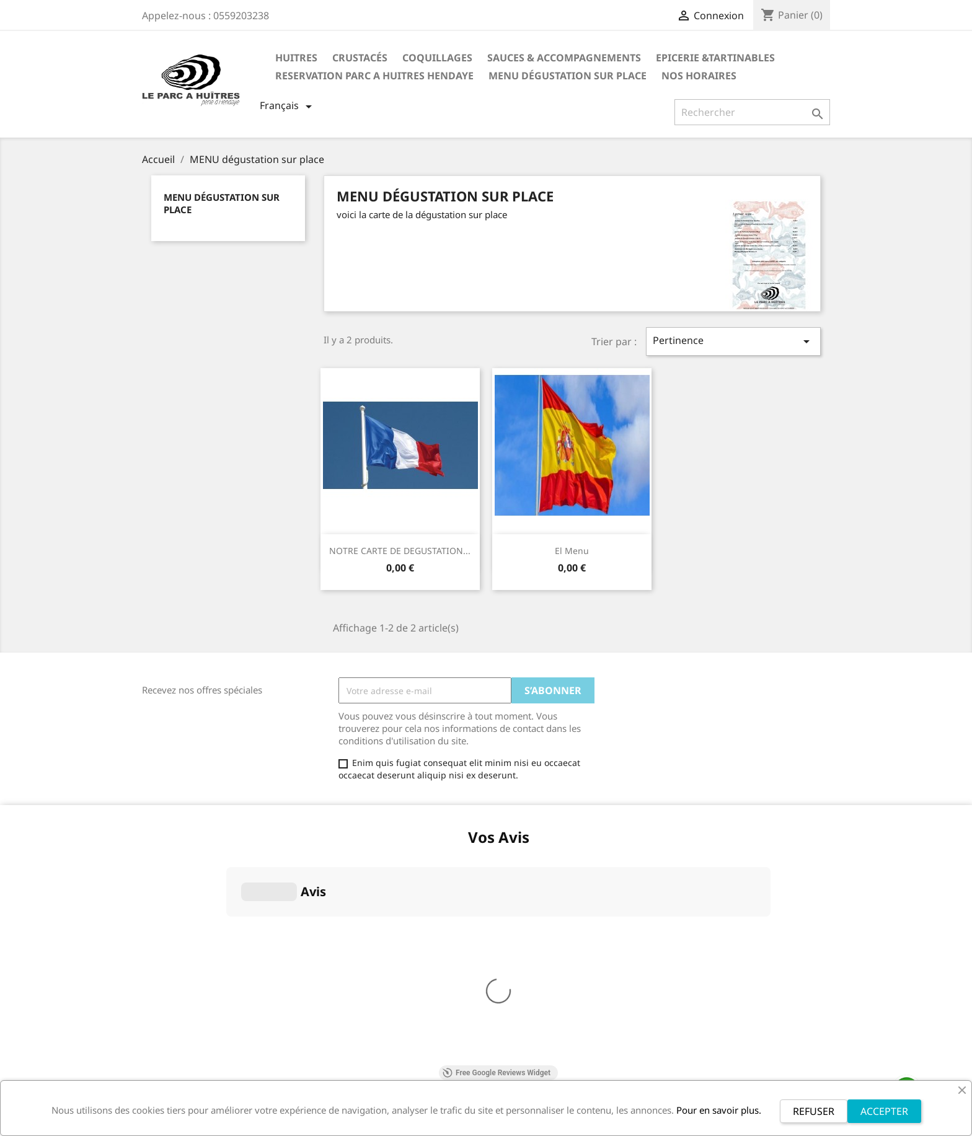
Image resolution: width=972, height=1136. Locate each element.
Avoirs (508, 882)
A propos (160, 883)
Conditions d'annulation (191, 945)
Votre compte (533, 832)
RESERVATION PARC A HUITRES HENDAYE (374, 75)
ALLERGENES (168, 993)
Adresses (514, 898)
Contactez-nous (174, 1009)
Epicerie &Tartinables (715, 57)
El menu (572, 551)
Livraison (160, 851)
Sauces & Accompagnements (564, 57)
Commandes (521, 866)
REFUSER (813, 1111)
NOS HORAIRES (698, 75)
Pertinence (733, 341)
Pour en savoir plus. (718, 1110)
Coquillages (437, 57)
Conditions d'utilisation (190, 899)
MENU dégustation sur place (567, 75)
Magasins (162, 1025)
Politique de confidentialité (198, 961)
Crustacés (359, 57)
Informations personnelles (550, 850)
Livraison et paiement (187, 977)
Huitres (296, 57)
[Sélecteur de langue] (288, 106)
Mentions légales (177, 867)
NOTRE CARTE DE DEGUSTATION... (400, 551)
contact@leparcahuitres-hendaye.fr (751, 930)
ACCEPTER (884, 1111)
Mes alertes (519, 914)
